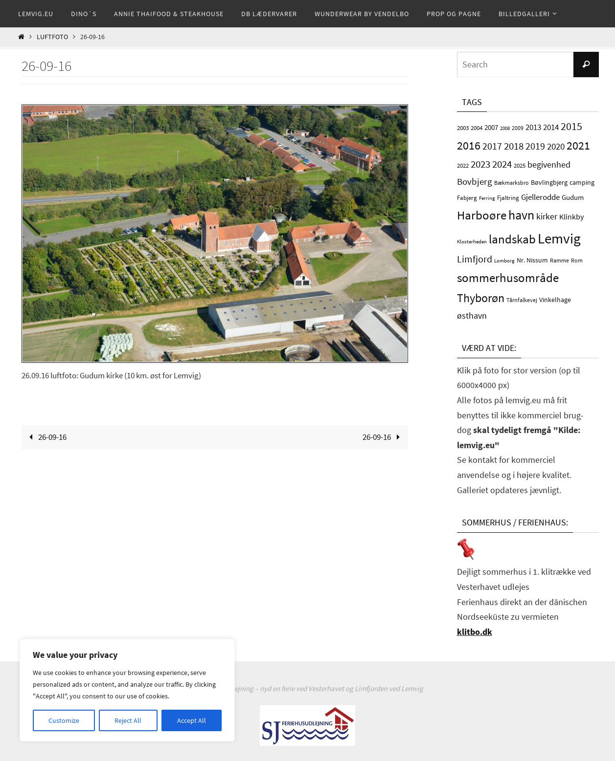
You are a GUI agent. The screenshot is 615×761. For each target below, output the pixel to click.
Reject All (127, 720)
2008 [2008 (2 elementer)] (505, 128)
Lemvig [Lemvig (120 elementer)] (559, 238)
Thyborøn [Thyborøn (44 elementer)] (480, 297)
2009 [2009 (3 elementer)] (518, 127)
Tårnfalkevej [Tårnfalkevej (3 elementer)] (521, 300)
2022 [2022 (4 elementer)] (463, 165)
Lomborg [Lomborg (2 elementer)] (504, 261)
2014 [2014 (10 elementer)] (551, 127)
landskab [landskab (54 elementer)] (512, 239)
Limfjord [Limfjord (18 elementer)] (474, 259)
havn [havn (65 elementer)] (521, 215)
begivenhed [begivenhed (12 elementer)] (548, 164)
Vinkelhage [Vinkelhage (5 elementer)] (555, 299)
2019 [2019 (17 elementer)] (535, 146)
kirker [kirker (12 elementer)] (546, 216)
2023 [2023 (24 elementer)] (480, 164)
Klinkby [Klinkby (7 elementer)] (571, 216)
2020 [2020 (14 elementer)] (556, 146)
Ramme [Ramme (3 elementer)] (559, 260)
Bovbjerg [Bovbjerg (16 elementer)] (474, 181)
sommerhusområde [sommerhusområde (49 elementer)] (508, 277)
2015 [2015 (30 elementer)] (571, 126)
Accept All (191, 720)
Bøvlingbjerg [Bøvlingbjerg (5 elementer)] (549, 182)
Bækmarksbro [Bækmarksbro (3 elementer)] (511, 182)
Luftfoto (52, 37)
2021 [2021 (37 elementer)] (578, 145)
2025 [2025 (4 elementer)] (519, 165)
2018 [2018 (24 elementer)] (514, 145)
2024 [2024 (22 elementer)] (502, 164)
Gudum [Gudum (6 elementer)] (573, 197)
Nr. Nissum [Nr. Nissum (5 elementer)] (532, 260)
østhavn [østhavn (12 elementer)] (472, 315)
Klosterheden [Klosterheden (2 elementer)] (472, 242)
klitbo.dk (474, 631)
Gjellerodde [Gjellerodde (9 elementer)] (540, 197)
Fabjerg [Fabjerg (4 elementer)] (467, 198)
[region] (127, 690)
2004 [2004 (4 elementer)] (476, 128)
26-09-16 (46, 437)
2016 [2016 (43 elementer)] (468, 145)
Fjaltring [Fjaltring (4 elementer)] (508, 198)
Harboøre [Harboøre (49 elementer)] (481, 215)
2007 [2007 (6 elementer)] (491, 127)
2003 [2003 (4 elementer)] (463, 128)
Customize (63, 720)
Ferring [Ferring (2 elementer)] (487, 198)
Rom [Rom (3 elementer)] (577, 260)
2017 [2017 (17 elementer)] (492, 146)
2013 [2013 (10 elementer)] (533, 127)
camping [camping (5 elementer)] (581, 182)
